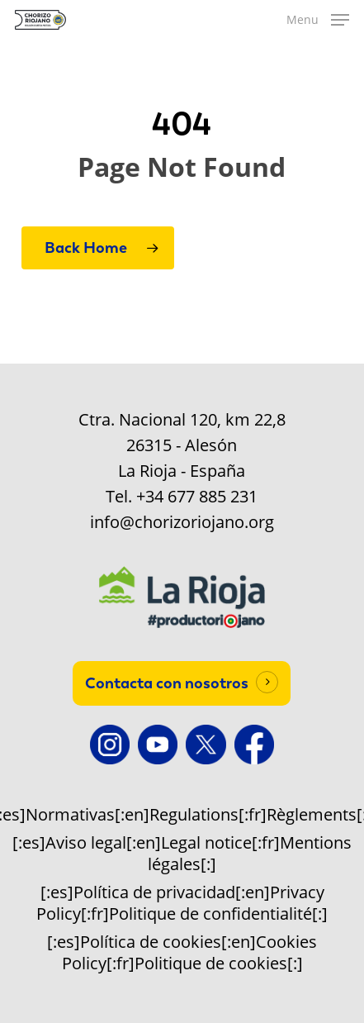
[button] (317, 20)
